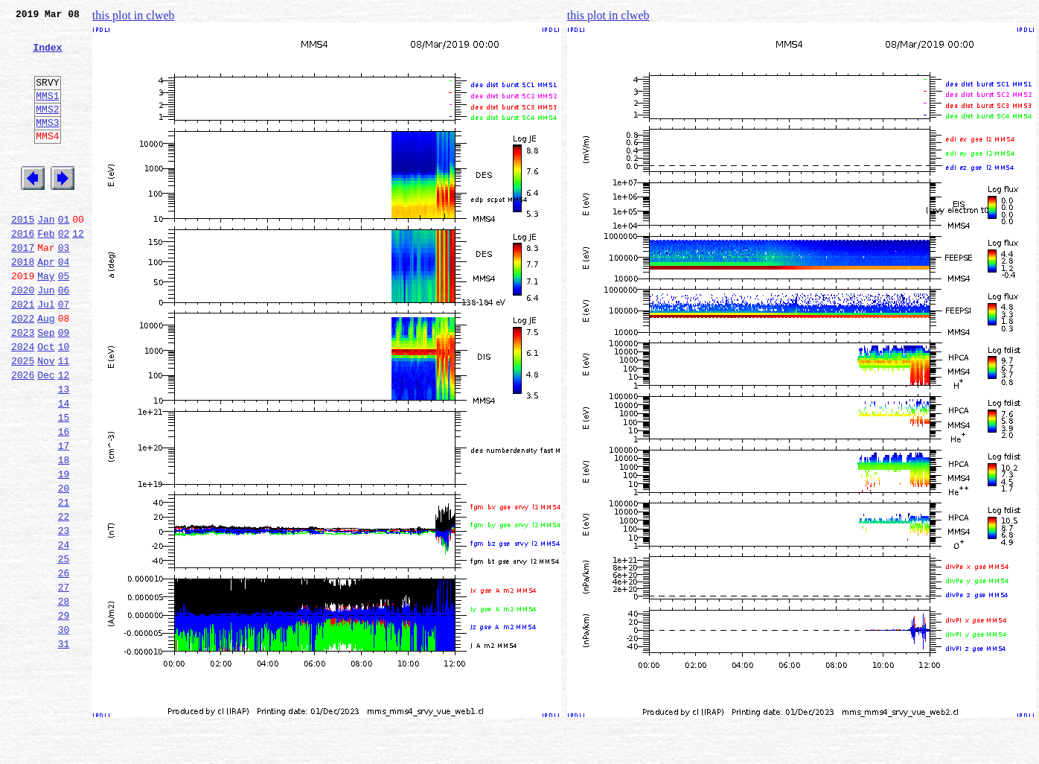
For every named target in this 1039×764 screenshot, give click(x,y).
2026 (22, 435)
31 (64, 746)
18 (64, 533)
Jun (45, 336)
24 (64, 631)
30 (64, 729)
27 (64, 680)
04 (64, 304)
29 (64, 713)
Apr (45, 304)
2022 (22, 369)
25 (64, 648)
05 (64, 320)
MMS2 (47, 129)
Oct (45, 402)
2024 (22, 402)
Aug (45, 369)
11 (64, 418)
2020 (22, 336)
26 (64, 664)
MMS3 (47, 144)
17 (64, 516)
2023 (22, 385)
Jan (45, 254)
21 (64, 582)
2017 (22, 287)
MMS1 (47, 113)
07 (64, 353)
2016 (22, 271)
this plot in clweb (133, 15)
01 (64, 254)
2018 (22, 304)
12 (78, 271)
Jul (45, 353)
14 (64, 467)
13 (64, 451)
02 (64, 271)
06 (64, 336)
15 (64, 484)
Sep (45, 385)
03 (64, 287)
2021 (22, 353)
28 (64, 697)
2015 (22, 254)
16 (64, 500)
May (45, 320)
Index (47, 56)
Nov (45, 418)
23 (64, 615)
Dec (45, 435)
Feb (45, 271)
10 (64, 402)
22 (64, 598)
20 (64, 566)
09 (64, 385)
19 (64, 549)
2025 (22, 418)
